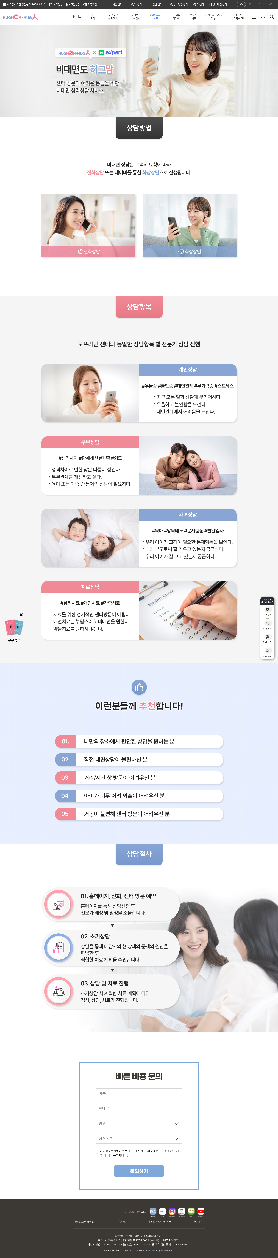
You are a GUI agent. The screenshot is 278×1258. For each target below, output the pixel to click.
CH (260, 4)
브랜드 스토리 (91, 17)
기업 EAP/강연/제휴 (213, 17)
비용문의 (267, 625)
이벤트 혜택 (194, 17)
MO (271, 4)
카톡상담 (267, 639)
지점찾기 (267, 611)
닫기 (21, 614)
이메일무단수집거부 (159, 1221)
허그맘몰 (56, 4)
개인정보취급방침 (83, 1221)
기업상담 (73, 4)
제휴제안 (90, 4)
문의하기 (139, 1171)
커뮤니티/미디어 (176, 17)
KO (241, 4)
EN (250, 4)
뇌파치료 (76, 16)
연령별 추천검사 (135, 17)
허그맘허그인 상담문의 (24, 4)
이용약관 (121, 1221)
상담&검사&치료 (155, 17)
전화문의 (267, 652)
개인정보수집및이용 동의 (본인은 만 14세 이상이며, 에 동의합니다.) (140, 1153)
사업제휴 (197, 1221)
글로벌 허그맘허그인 (238, 17)
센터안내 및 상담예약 (113, 17)
